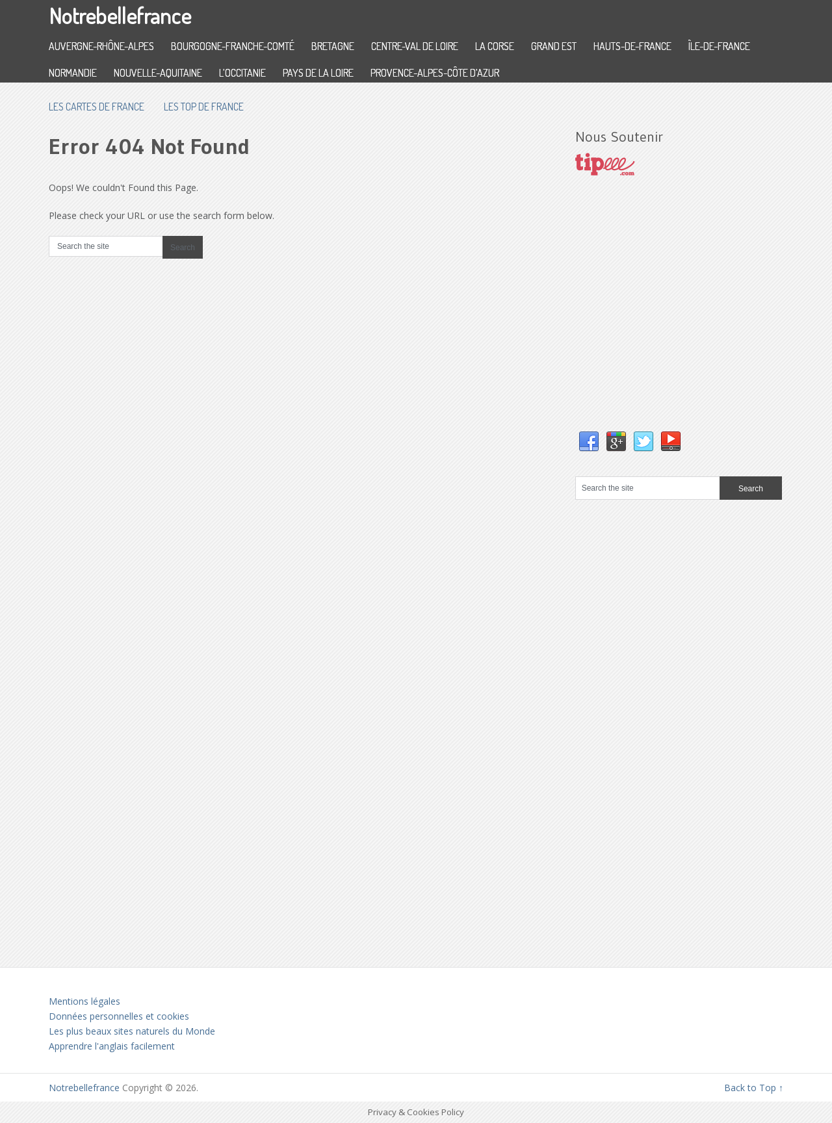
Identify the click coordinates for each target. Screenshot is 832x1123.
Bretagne (332, 46)
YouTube (670, 442)
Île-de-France (719, 46)
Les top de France (204, 106)
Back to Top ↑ (753, 1087)
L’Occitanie (242, 72)
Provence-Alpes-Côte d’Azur (434, 72)
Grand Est (554, 46)
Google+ (616, 442)
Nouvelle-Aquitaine (158, 72)
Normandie (73, 72)
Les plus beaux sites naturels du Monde (132, 1031)
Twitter (643, 442)
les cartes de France (96, 106)
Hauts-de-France (632, 46)
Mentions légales (84, 1001)
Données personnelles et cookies (119, 1016)
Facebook (588, 442)
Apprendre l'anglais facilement (112, 1046)
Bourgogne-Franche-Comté (232, 46)
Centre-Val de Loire (414, 46)
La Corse (494, 46)
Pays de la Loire (318, 72)
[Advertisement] (672, 316)
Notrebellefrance (120, 15)
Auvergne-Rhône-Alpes (101, 46)
